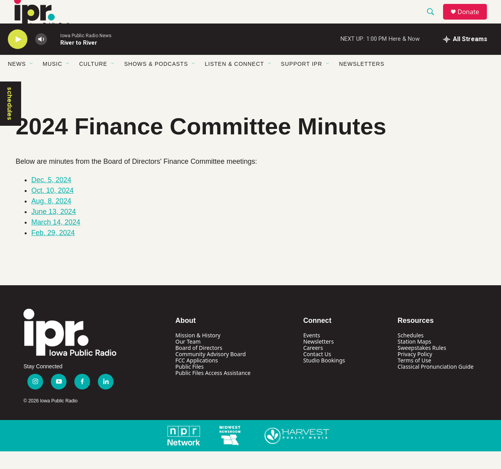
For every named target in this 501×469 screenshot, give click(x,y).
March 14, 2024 (55, 240)
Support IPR (301, 81)
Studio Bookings (324, 378)
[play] (17, 57)
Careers (313, 365)
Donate (473, 20)
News (17, 81)
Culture (93, 81)
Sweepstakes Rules (422, 365)
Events (311, 353)
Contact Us (317, 371)
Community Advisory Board (210, 371)
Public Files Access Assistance (212, 390)
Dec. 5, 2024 (51, 197)
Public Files (189, 384)
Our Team (188, 359)
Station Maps (414, 359)
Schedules (411, 353)
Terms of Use (414, 378)
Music (52, 81)
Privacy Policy (415, 371)
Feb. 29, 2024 (53, 250)
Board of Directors (198, 365)
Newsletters (361, 81)
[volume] (41, 57)
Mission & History (197, 353)
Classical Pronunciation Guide (436, 384)
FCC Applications (196, 378)
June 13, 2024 (53, 229)
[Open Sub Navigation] (32, 81)
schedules (9, 121)
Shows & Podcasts (156, 81)
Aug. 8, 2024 (51, 219)
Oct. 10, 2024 (52, 208)
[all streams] (465, 56)
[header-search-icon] (434, 20)
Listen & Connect (234, 81)
